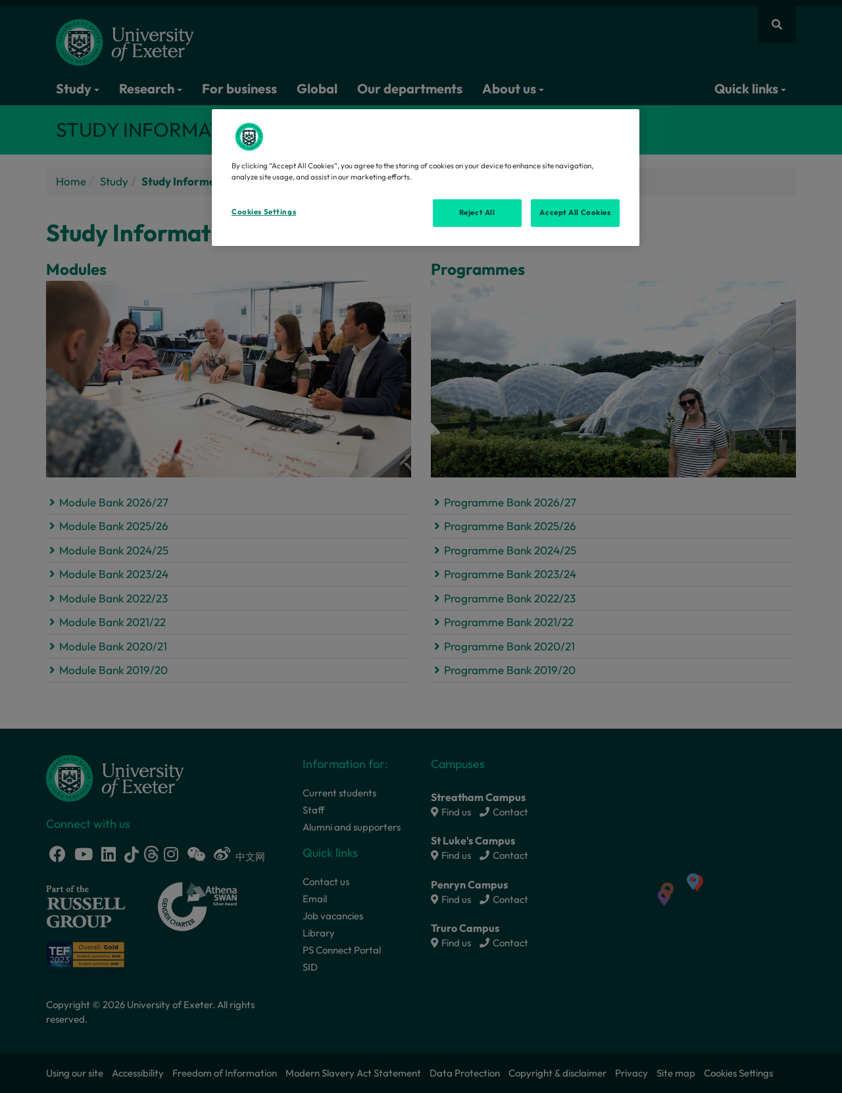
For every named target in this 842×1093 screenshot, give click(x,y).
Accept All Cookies (574, 212)
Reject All (477, 212)
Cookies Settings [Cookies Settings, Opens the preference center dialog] (264, 211)
